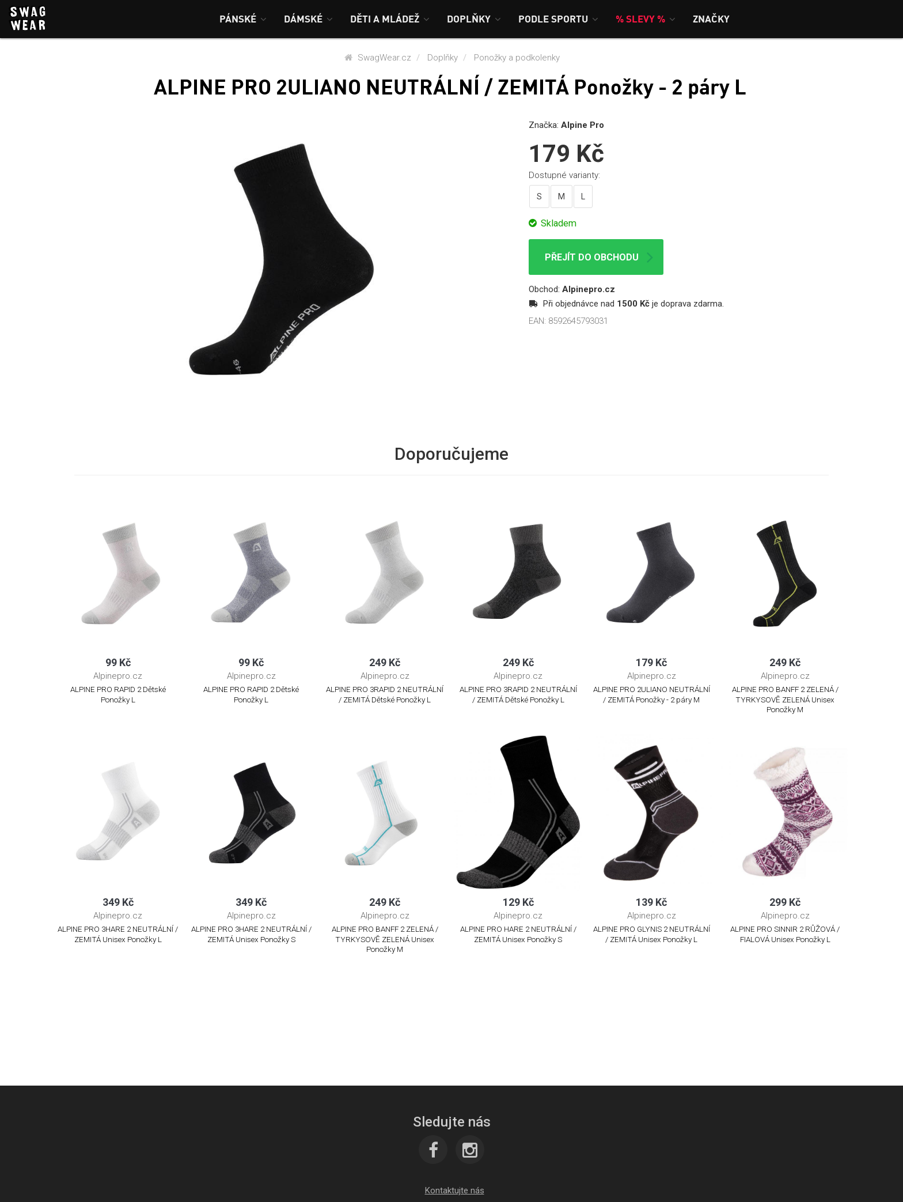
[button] (243, 18)
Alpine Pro (582, 125)
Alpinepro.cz (588, 289)
